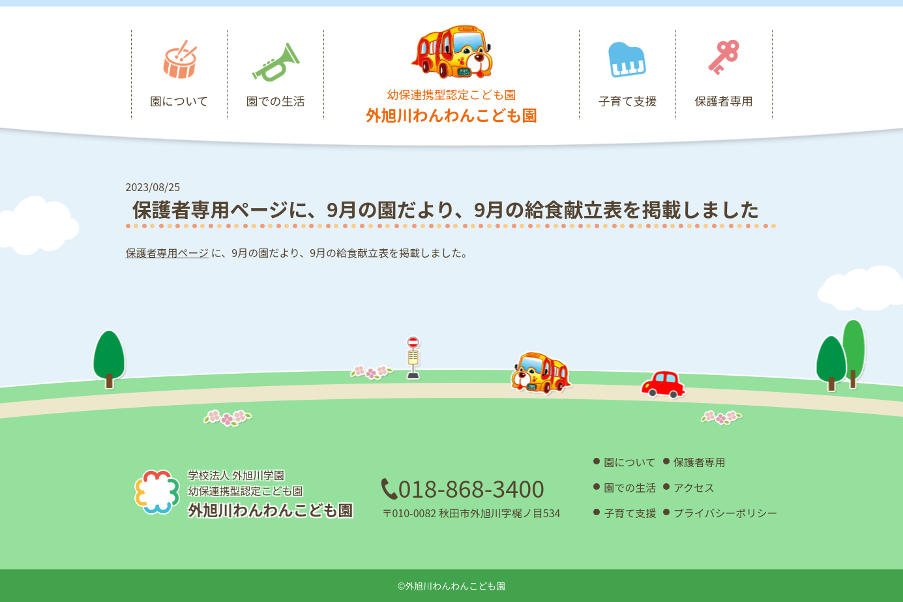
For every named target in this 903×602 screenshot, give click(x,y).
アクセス (694, 487)
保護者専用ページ (167, 252)
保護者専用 (700, 462)
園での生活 (630, 487)
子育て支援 (630, 512)
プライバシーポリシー (726, 512)
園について (630, 462)
